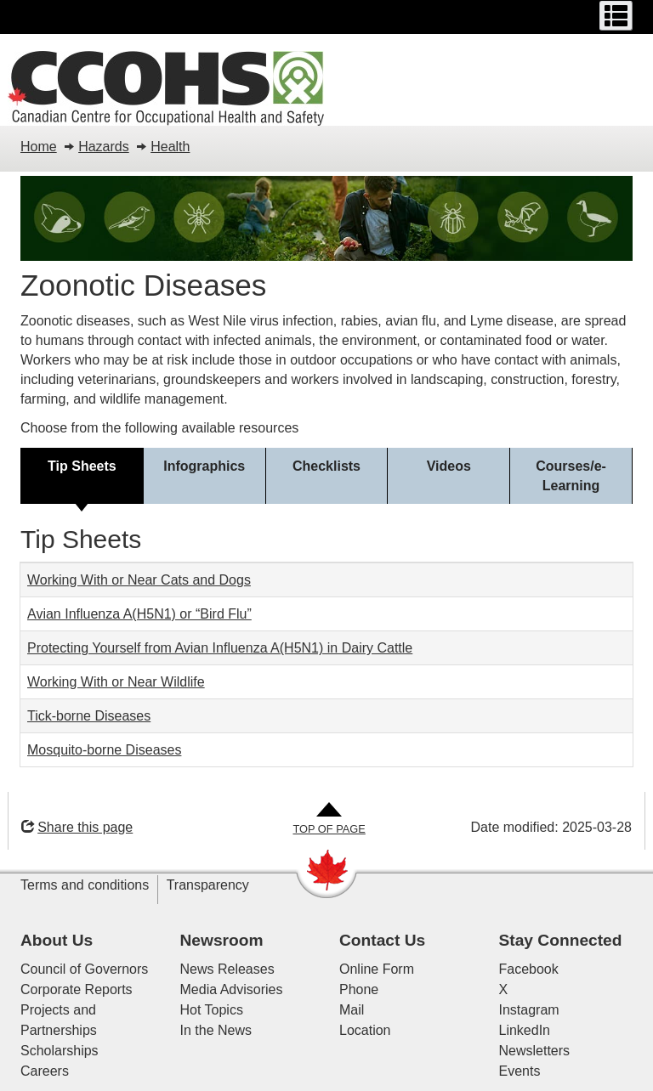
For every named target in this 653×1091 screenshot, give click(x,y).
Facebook (529, 969)
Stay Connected (560, 940)
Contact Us (382, 940)
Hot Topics (211, 1010)
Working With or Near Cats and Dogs (139, 580)
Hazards (103, 146)
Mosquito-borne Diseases (104, 750)
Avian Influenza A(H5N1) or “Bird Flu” (139, 614)
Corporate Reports (76, 989)
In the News (216, 1030)
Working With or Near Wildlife (116, 682)
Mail (351, 1010)
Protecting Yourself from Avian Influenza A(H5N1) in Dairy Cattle (219, 648)
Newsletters (535, 1050)
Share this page (77, 827)
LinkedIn (525, 1030)
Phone (358, 989)
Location (365, 1030)
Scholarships (59, 1050)
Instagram (529, 1010)
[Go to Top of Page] (328, 819)
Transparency (208, 885)
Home (38, 146)
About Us (56, 940)
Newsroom (222, 940)
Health (170, 146)
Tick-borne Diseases (88, 716)
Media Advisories (231, 989)
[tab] (82, 476)
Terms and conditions (84, 885)
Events (520, 1071)
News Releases (227, 969)
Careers (44, 1071)
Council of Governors (84, 969)
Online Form (376, 969)
